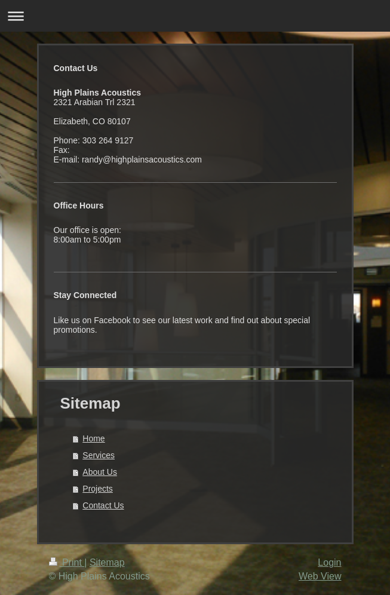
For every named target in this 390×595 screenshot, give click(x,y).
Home (93, 438)
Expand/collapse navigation (195, 16)
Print (67, 562)
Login (329, 562)
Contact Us (103, 505)
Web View (320, 576)
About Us (99, 472)
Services (98, 455)
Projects (97, 488)
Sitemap (107, 562)
